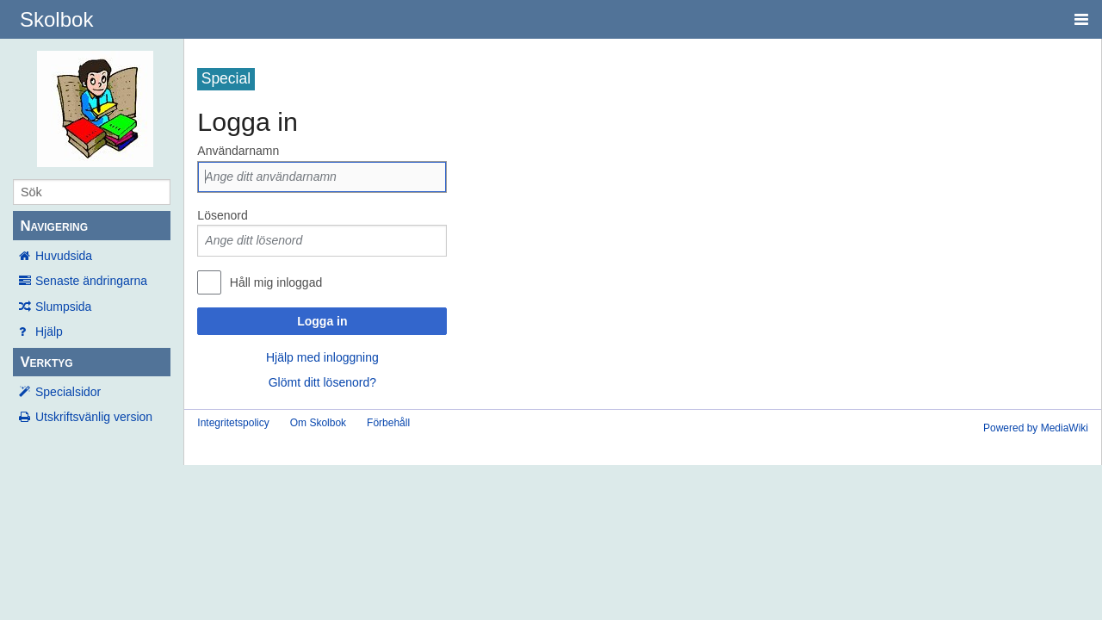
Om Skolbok (318, 423)
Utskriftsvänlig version (93, 417)
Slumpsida (63, 306)
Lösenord (222, 215)
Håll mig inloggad (276, 282)
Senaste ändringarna (91, 281)
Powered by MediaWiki (1035, 428)
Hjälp (49, 331)
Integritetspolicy (233, 423)
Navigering (54, 226)
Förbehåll (388, 423)
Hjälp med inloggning (322, 357)
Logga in (322, 321)
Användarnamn (238, 151)
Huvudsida (63, 256)
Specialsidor (68, 392)
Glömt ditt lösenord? (322, 382)
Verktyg (46, 362)
